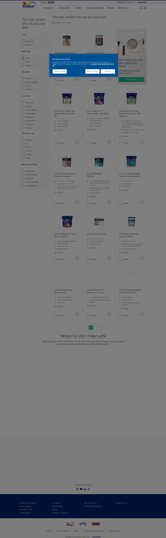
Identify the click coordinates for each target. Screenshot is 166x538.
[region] (83, 65)
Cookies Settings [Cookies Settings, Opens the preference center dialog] (59, 71)
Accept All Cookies (92, 71)
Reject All (108, 71)
